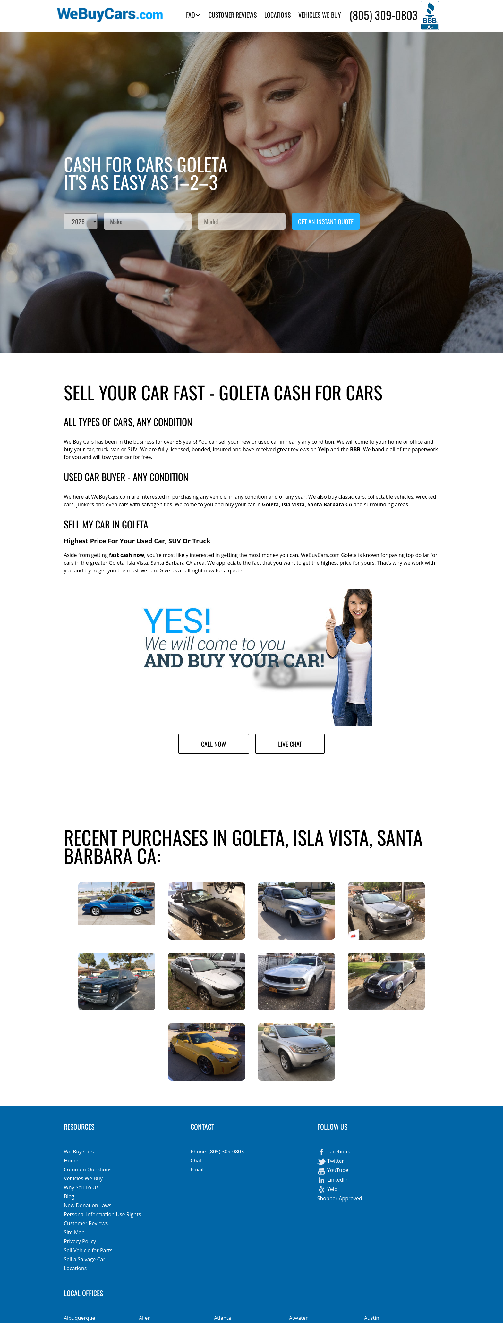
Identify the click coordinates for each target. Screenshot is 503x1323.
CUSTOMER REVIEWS (233, 15)
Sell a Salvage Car (84, 1259)
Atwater (298, 1317)
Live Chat (290, 744)
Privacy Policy (80, 1241)
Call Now (213, 744)
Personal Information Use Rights (102, 1214)
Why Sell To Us (81, 1187)
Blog (69, 1196)
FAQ (193, 15)
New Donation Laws (87, 1205)
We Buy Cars (79, 1151)
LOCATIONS (277, 15)
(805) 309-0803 (383, 14)
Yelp (323, 449)
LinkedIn (332, 1180)
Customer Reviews (86, 1223)
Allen (145, 1317)
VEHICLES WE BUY (319, 15)
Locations (75, 1268)
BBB (355, 449)
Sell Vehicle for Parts (88, 1250)
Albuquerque (79, 1317)
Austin (371, 1317)
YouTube (332, 1171)
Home (71, 1160)
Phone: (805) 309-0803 (217, 1151)
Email (197, 1169)
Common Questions (88, 1169)
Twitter (330, 1161)
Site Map (74, 1232)
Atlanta (222, 1317)
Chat (196, 1160)
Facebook (333, 1152)
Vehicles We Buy (83, 1178)
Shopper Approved (339, 1198)
